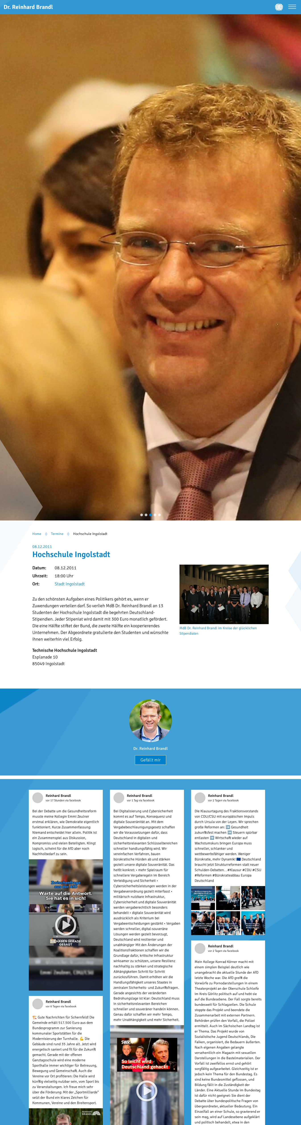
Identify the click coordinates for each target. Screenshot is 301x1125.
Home (36, 534)
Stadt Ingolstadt (70, 584)
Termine (57, 534)
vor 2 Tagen (215, 800)
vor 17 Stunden (55, 800)
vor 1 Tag (133, 800)
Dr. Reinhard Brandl (150, 748)
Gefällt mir (150, 760)
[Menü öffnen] (292, 7)
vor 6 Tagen (53, 1006)
